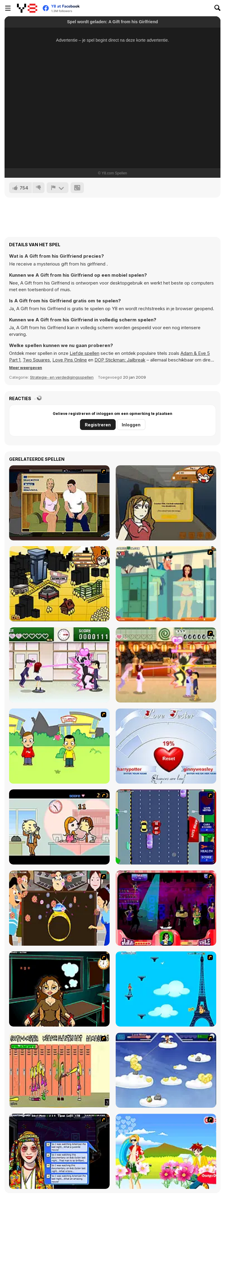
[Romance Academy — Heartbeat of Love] (59, 664)
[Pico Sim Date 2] (59, 583)
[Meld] (57, 187)
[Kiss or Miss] (59, 746)
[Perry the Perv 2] (166, 583)
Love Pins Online (69, 360)
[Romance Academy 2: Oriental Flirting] (166, 664)
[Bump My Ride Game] (166, 826)
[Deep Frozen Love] (59, 989)
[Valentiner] (166, 1070)
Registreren (98, 424)
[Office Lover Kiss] (59, 826)
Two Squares (36, 360)
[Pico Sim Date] (166, 502)
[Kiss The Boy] (166, 1151)
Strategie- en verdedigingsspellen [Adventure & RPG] (62, 377)
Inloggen (131, 424)
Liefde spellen (84, 353)
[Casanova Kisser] (166, 908)
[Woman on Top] (166, 989)
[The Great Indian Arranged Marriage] (59, 908)
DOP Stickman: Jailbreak (119, 360)
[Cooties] (59, 1070)
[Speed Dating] (59, 1151)
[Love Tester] (166, 746)
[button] (25, 367)
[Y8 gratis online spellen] (27, 8)
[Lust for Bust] (59, 502)
